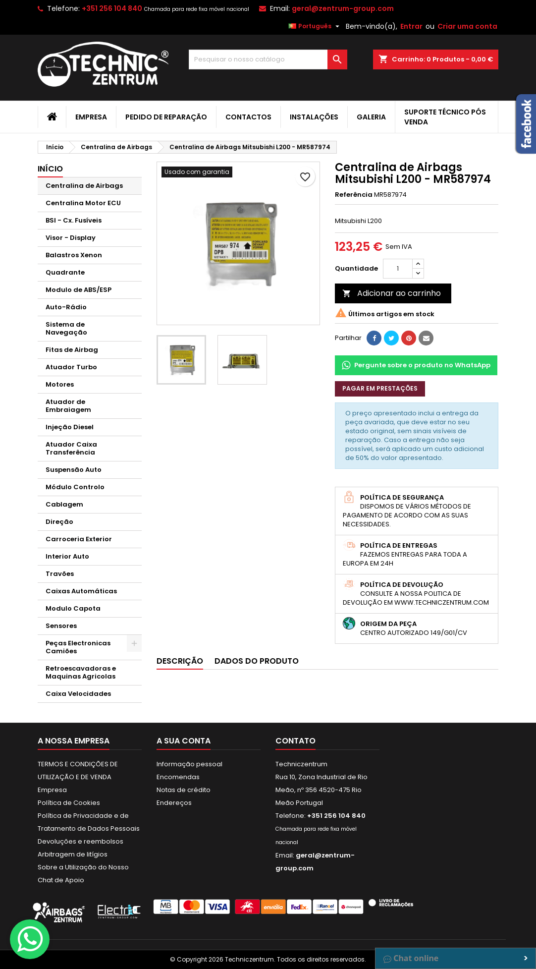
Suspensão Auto (74, 469)
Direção (59, 521)
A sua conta (184, 740)
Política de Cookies (69, 802)
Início (50, 168)
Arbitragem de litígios (72, 854)
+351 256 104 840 (112, 8)
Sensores (61, 625)
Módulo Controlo (75, 487)
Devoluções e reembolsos (80, 841)
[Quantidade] (398, 269)
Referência (354, 194)
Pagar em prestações (380, 388)
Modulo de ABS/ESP (78, 289)
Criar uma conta (467, 26)
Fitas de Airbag (72, 349)
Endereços (174, 802)
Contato (295, 740)
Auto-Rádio (66, 307)
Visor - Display (71, 237)
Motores (60, 384)
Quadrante (65, 272)
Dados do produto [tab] (256, 661)
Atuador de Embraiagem (68, 405)
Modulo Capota (73, 608)
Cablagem (64, 504)
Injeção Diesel (70, 427)
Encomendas (178, 777)
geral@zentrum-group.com (343, 8)
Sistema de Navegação (66, 328)
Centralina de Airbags (84, 185)
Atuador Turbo (71, 367)
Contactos (248, 117)
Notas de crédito (184, 790)
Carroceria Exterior (79, 539)
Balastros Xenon (74, 255)
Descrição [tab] (180, 661)
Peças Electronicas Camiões (78, 647)
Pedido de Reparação (166, 117)
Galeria (371, 117)
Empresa (91, 117)
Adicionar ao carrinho (391, 293)
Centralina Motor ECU (83, 203)
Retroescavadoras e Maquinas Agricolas (81, 672)
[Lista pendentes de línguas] (315, 26)
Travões (60, 573)
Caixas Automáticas (81, 591)
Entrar (411, 26)
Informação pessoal (189, 764)
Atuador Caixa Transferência (71, 448)
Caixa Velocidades (78, 693)
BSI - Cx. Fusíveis (74, 220)
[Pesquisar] (268, 59)
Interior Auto (67, 556)
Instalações (314, 117)
